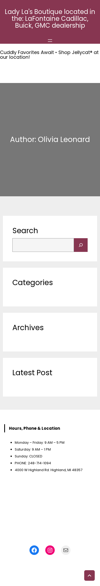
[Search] (81, 245)
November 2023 (27, 338)
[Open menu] (50, 40)
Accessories (24, 383)
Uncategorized (27, 293)
